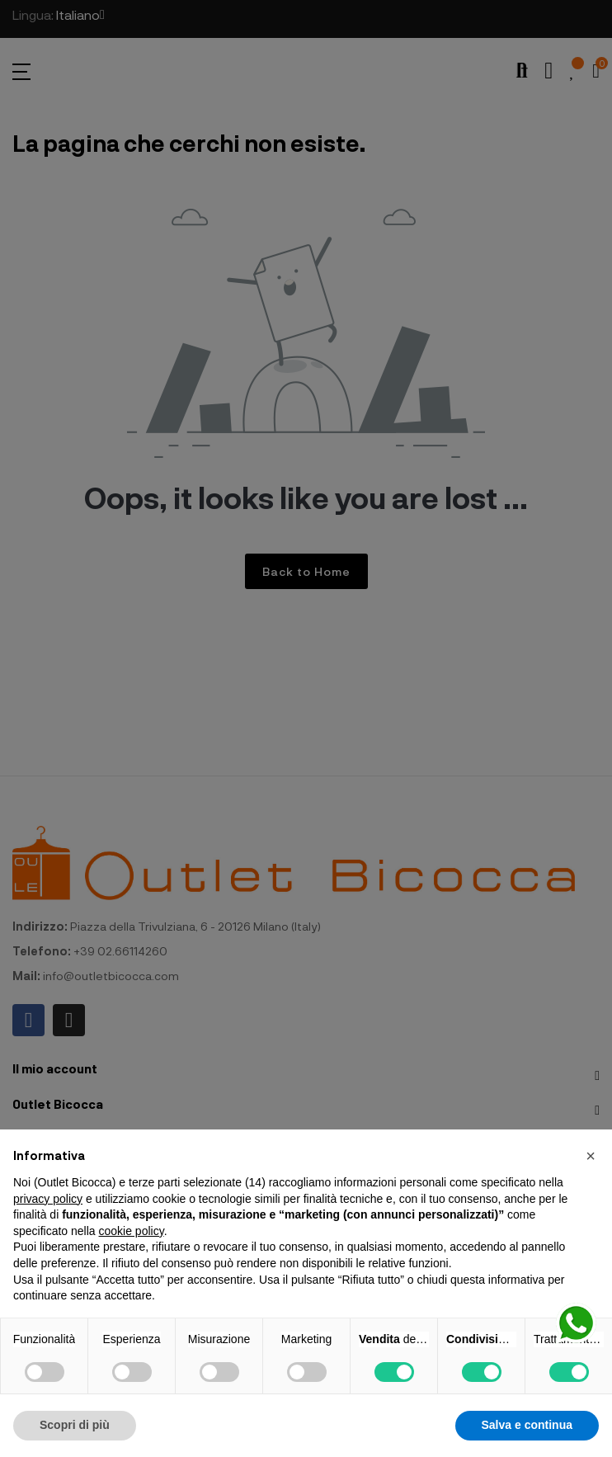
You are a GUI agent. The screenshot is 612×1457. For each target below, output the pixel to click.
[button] (590, 1156)
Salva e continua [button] (527, 1424)
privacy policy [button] (47, 1198)
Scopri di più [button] (75, 1424)
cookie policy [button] (131, 1231)
